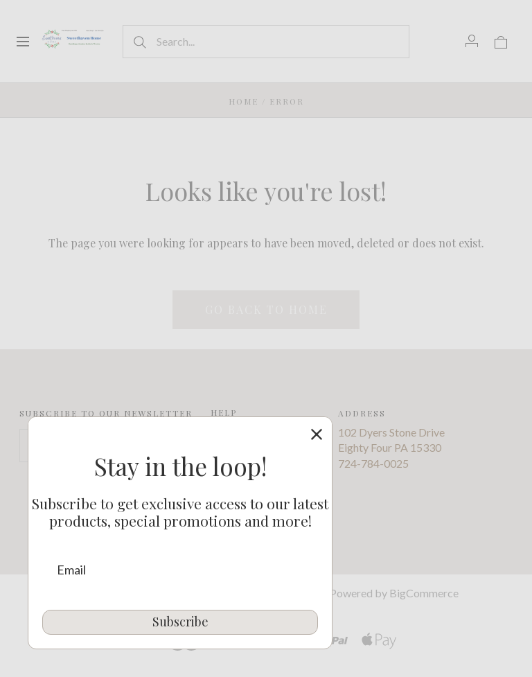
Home (243, 101)
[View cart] (501, 41)
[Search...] (266, 41)
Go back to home (266, 309)
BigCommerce (424, 592)
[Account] (472, 41)
